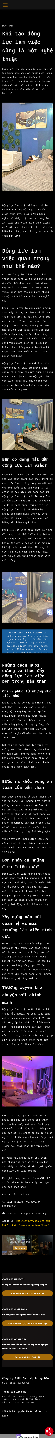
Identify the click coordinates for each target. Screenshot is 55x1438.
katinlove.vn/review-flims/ (30, 1225)
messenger (42, 1213)
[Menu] (5, 5)
